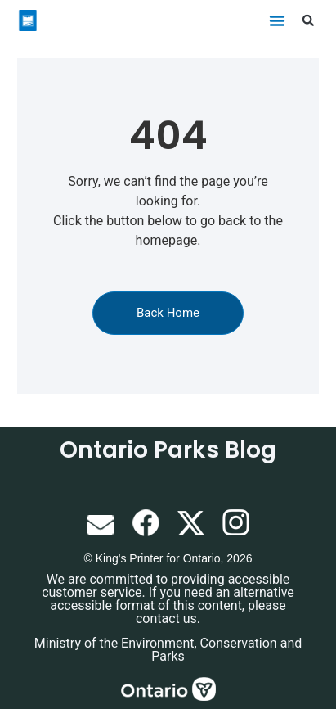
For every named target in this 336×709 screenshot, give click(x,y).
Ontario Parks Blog (168, 450)
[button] (277, 20)
